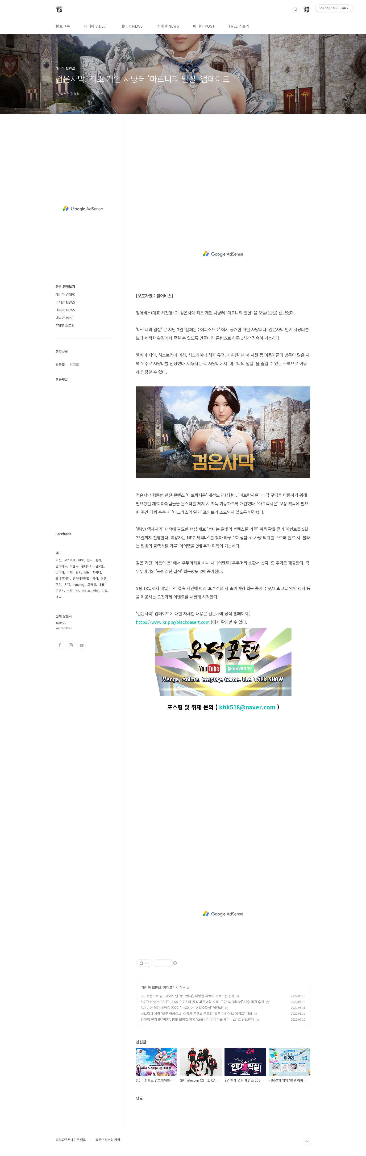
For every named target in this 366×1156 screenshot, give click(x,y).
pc (77, 590)
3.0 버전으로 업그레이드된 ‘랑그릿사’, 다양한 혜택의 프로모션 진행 (188, 995)
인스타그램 (71, 645)
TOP (306, 1141)
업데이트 (61, 566)
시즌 (58, 560)
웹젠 (104, 578)
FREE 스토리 (239, 26)
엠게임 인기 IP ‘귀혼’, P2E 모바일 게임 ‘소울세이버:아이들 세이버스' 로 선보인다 (197, 1019)
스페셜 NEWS (168, 26)
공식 (95, 578)
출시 (98, 560)
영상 (96, 590)
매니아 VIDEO (95, 26)
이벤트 (74, 566)
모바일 (91, 584)
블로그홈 (63, 26)
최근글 (60, 364)
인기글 (74, 364)
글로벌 (99, 566)
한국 (90, 560)
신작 (70, 590)
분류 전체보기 (65, 286)
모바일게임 (63, 578)
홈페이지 (86, 566)
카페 (70, 572)
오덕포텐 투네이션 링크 (71, 1140)
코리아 (60, 572)
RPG (81, 560)
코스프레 (69, 560)
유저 (67, 584)
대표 (101, 584)
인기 (78, 572)
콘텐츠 (60, 590)
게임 (58, 597)
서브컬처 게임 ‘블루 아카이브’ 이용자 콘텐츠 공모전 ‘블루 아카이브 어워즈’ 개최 (196, 1013)
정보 (87, 572)
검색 (295, 9)
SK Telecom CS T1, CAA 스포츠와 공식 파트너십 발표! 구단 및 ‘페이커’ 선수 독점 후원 (202, 1001)
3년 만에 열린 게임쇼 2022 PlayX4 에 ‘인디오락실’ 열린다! (182, 1007)
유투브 (81, 645)
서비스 (86, 590)
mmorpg (79, 584)
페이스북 (60, 645)
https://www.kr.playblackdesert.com (173, 622)
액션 (58, 584)
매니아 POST (204, 26)
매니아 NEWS (132, 26)
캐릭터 (96, 572)
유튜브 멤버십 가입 (108, 1140)
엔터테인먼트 (81, 578)
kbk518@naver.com (247, 707)
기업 (104, 590)
